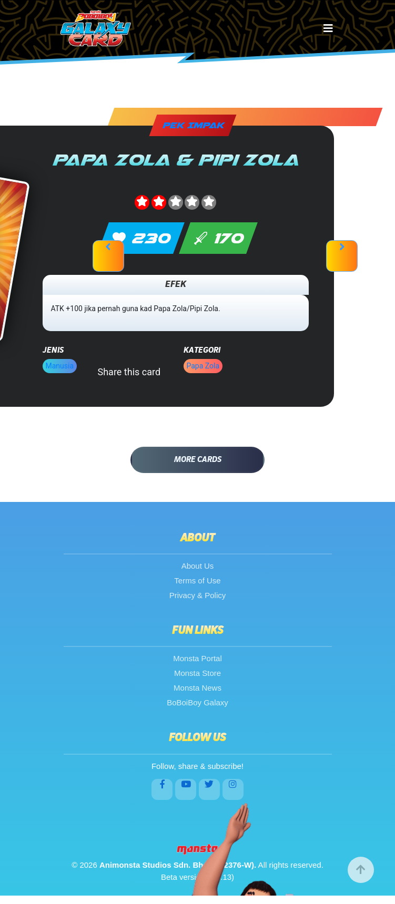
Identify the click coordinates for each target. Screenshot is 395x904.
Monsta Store (197, 673)
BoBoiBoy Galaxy (197, 702)
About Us (197, 565)
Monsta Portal (197, 658)
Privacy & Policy (197, 595)
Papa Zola (203, 366)
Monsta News (197, 687)
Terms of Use (197, 580)
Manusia (60, 366)
